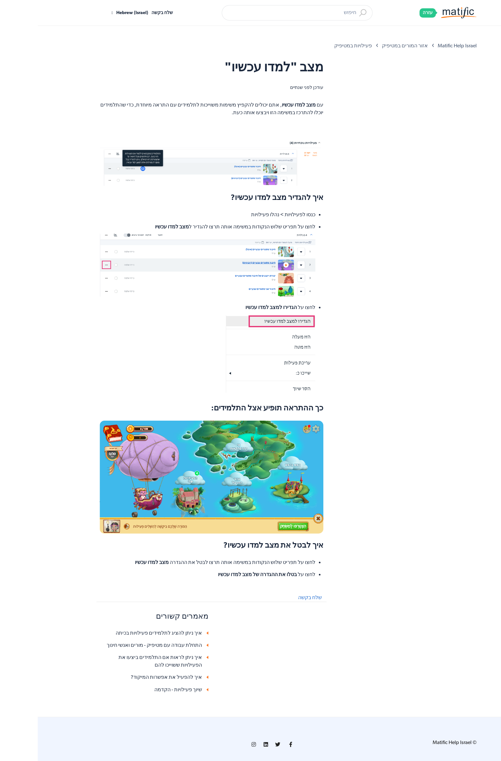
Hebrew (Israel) (94, 13)
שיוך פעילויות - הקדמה (140, 690)
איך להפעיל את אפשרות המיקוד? (128, 677)
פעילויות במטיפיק (315, 46)
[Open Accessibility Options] (487, 31)
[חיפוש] (259, 12)
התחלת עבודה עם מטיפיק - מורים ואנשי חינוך (116, 645)
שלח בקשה (124, 13)
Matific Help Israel (419, 46)
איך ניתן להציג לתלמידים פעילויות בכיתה (121, 633)
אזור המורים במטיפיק (367, 46)
